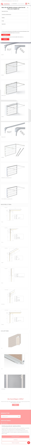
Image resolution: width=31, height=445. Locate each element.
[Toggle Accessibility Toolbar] (28, 442)
